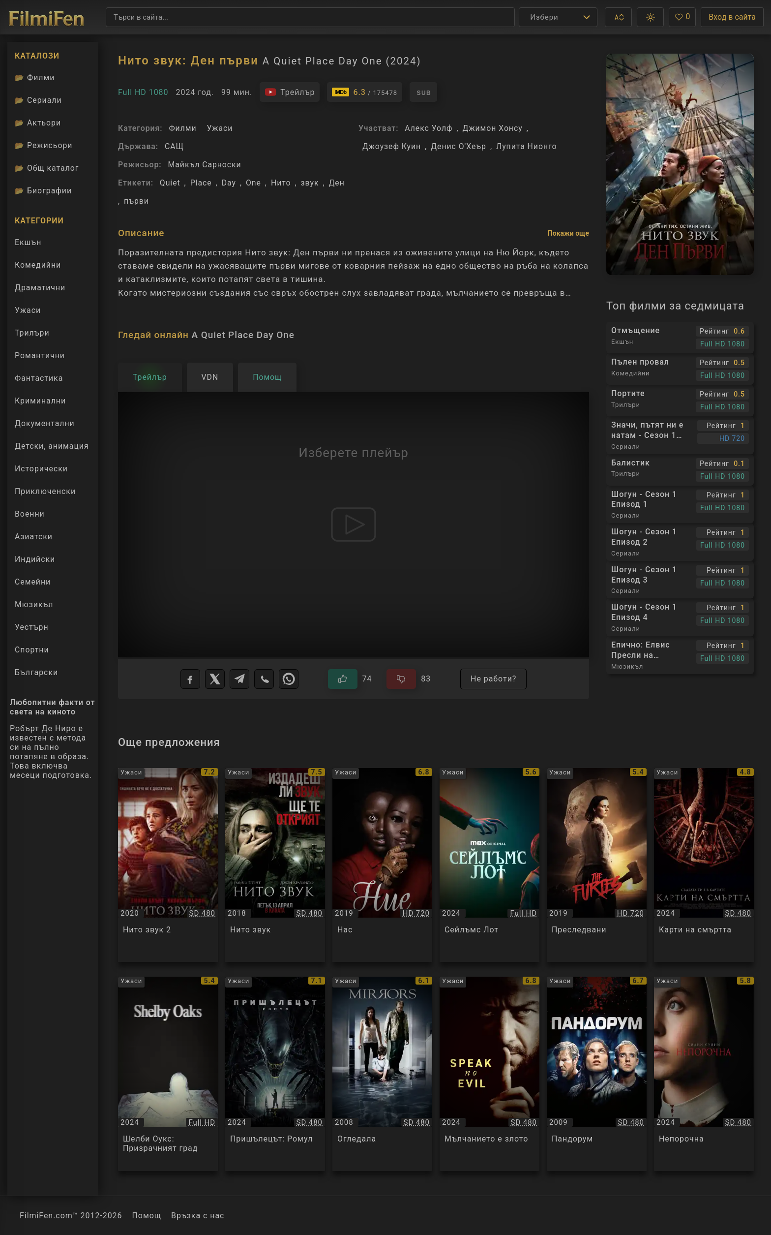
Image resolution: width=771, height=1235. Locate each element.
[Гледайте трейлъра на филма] (290, 92)
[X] (215, 679)
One (253, 182)
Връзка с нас (197, 1215)
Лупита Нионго (526, 146)
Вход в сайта (732, 17)
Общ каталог (47, 168)
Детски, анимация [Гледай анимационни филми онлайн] (52, 446)
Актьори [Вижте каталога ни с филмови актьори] (38, 122)
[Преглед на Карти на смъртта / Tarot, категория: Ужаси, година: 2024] (704, 865)
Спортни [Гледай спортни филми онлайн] (32, 649)
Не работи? (493, 678)
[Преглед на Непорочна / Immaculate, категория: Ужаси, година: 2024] (704, 1074)
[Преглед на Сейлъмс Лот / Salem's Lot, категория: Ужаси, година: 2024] (489, 865)
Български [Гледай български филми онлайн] (36, 672)
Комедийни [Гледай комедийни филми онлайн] (38, 265)
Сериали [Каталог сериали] (38, 100)
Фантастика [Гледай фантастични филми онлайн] (39, 378)
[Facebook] (190, 679)
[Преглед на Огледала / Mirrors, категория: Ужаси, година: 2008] (382, 1074)
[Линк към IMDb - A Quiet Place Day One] (364, 92)
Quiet (170, 182)
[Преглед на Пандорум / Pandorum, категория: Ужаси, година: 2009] (597, 1074)
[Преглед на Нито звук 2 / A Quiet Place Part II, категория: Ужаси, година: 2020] (168, 865)
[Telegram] (239, 679)
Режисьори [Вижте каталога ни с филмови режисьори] (43, 145)
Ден (336, 182)
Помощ (147, 1215)
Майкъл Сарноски (204, 164)
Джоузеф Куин (391, 146)
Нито (281, 182)
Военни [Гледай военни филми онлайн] (30, 514)
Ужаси (220, 128)
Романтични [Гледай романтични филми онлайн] (40, 355)
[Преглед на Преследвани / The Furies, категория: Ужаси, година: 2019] (597, 865)
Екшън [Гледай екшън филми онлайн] (28, 242)
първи (136, 201)
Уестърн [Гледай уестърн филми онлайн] (32, 627)
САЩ (174, 146)
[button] (618, 17)
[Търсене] (310, 17)
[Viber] (264, 679)
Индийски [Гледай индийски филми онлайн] (35, 559)
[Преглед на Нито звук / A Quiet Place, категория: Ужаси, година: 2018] (275, 865)
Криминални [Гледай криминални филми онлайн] (40, 400)
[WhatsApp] (288, 679)
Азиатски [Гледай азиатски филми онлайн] (34, 536)
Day (229, 182)
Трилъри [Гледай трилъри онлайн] (32, 335)
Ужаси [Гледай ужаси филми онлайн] (28, 310)
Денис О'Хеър (458, 146)
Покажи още (568, 233)
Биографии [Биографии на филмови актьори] (43, 190)
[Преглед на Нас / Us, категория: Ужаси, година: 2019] (382, 865)
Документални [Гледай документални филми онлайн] (45, 423)
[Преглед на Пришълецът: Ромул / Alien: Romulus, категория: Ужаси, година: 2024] (275, 1074)
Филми (182, 128)
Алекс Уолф (428, 128)
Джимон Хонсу (493, 128)
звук (310, 182)
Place (201, 182)
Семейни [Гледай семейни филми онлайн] (33, 582)
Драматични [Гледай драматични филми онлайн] (40, 287)
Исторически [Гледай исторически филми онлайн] (41, 468)
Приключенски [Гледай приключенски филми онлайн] (45, 491)
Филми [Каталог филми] (35, 77)
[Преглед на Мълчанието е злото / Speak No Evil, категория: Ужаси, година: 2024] (489, 1074)
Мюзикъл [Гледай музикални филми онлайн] (34, 604)
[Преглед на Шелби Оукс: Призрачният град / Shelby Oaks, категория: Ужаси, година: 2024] (168, 1074)
